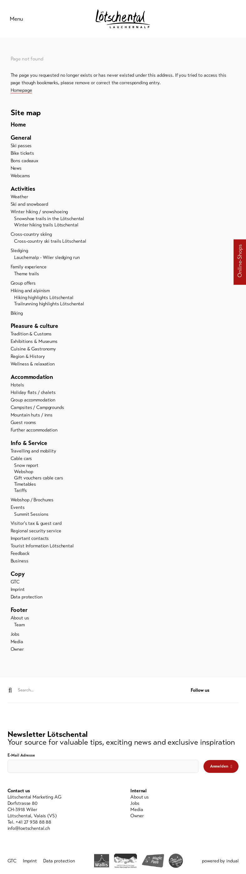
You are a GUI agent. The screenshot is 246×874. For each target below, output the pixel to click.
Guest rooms (23, 423)
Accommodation (32, 377)
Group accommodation (33, 401)
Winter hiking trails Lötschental (46, 226)
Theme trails (26, 274)
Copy (18, 574)
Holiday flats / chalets (33, 393)
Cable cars (21, 459)
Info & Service (29, 443)
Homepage (21, 91)
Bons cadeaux (24, 161)
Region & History (28, 357)
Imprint (18, 590)
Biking (17, 314)
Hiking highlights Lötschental (43, 298)
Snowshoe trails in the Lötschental (49, 219)
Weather (19, 197)
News (16, 169)
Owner (17, 650)
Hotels (17, 386)
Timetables (25, 485)
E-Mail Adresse (21, 756)
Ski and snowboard (29, 205)
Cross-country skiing (31, 235)
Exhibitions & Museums (34, 342)
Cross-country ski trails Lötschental (50, 242)
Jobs (15, 635)
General (21, 138)
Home (18, 125)
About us (20, 619)
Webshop (23, 472)
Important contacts (30, 539)
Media (17, 642)
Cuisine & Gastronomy (33, 350)
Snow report (26, 466)
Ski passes (21, 146)
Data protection (27, 598)
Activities (23, 189)
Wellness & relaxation (33, 365)
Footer (19, 610)
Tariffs (20, 491)
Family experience (29, 268)
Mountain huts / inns (32, 416)
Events (18, 508)
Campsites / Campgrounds (37, 408)
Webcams (20, 176)
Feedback (20, 554)
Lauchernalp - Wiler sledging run (46, 258)
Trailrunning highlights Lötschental (49, 305)
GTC (15, 583)
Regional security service (36, 532)
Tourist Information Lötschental (42, 547)
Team (19, 625)
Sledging (19, 251)
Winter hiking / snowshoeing (39, 212)
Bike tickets (22, 154)
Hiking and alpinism (30, 291)
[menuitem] (123, 125)
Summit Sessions (31, 515)
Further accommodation (34, 431)
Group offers (23, 284)
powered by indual (220, 862)
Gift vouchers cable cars (38, 479)
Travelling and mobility (33, 452)
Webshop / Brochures (32, 500)
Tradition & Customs (31, 335)
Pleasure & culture (34, 326)
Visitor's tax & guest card (36, 524)
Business (19, 562)
